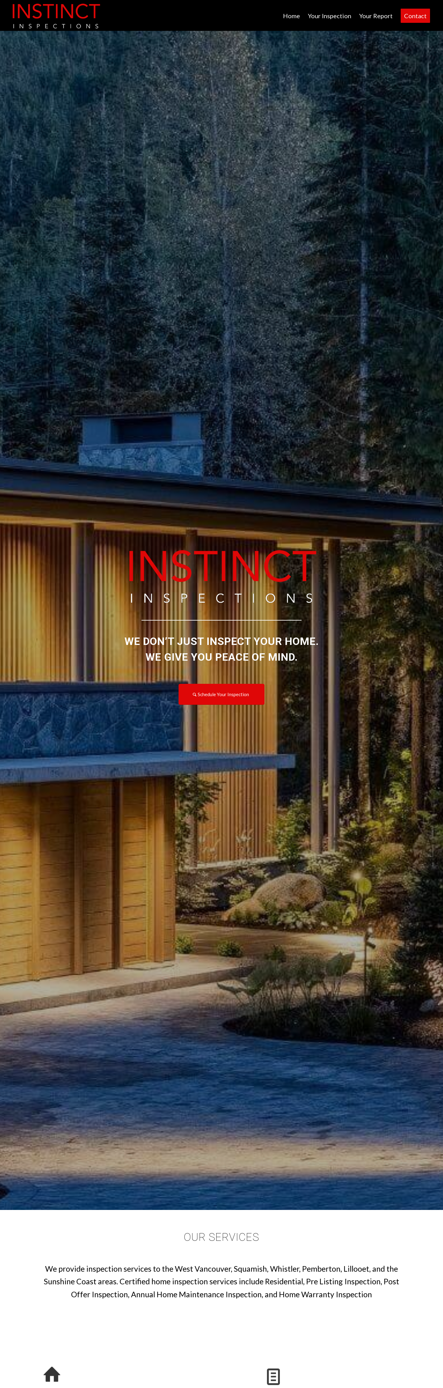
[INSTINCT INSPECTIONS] (56, 15)
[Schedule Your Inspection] (221, 694)
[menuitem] (291, 15)
